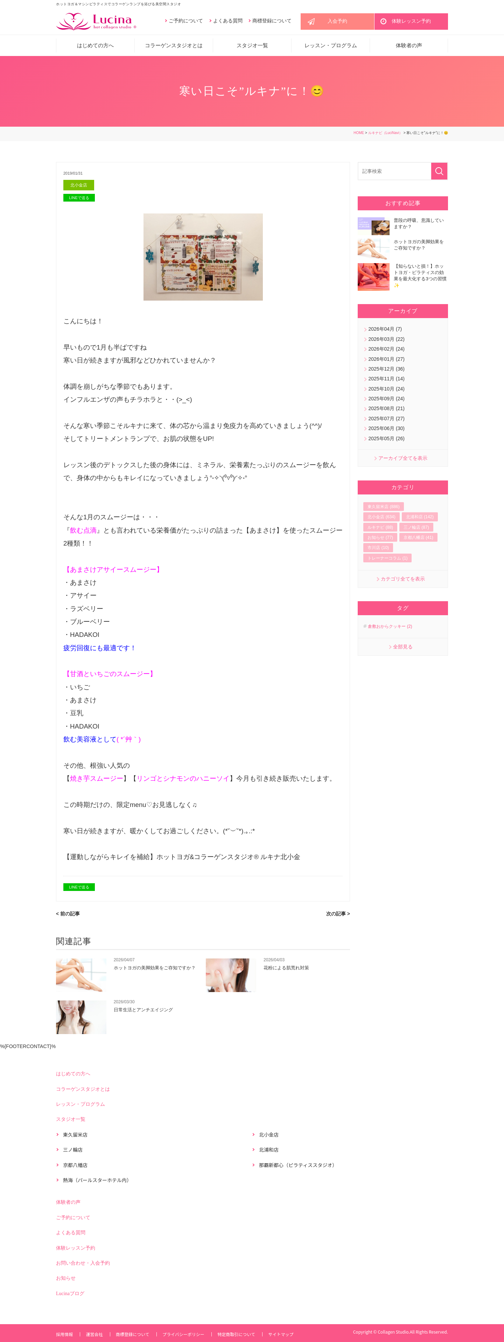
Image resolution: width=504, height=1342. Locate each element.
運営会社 (95, 1334)
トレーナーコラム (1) (387, 559)
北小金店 (79, 187)
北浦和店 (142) (420, 518)
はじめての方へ (95, 47)
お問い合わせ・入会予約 (83, 1265)
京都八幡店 (75, 1167)
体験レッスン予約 (411, 22)
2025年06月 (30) (386, 430)
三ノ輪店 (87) (416, 528)
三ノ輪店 (73, 1151)
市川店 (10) (378, 549)
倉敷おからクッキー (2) (390, 628)
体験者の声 (409, 47)
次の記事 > (338, 916)
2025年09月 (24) (386, 400)
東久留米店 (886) (383, 508)
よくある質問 (228, 21)
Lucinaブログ (70, 1295)
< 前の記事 (68, 916)
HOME (359, 134)
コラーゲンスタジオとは (174, 47)
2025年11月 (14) (386, 380)
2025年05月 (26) (386, 440)
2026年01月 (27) (386, 360)
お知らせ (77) (380, 539)
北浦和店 (269, 1151)
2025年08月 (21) (386, 410)
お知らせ (66, 1280)
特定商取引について (241, 1334)
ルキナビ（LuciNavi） (385, 134)
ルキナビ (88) (380, 528)
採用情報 (64, 1334)
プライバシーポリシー (187, 1334)
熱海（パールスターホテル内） (97, 1182)
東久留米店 (75, 1136)
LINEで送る (79, 200)
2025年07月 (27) (386, 420)
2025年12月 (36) (386, 370)
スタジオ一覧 (252, 47)
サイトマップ (287, 1334)
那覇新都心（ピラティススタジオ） (298, 1167)
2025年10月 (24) (386, 390)
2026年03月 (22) (386, 340)
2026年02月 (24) (386, 350)
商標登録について (272, 21)
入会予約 (337, 22)
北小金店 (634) (381, 518)
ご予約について (186, 21)
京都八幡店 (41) (418, 539)
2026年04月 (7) (385, 330)
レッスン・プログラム (330, 47)
